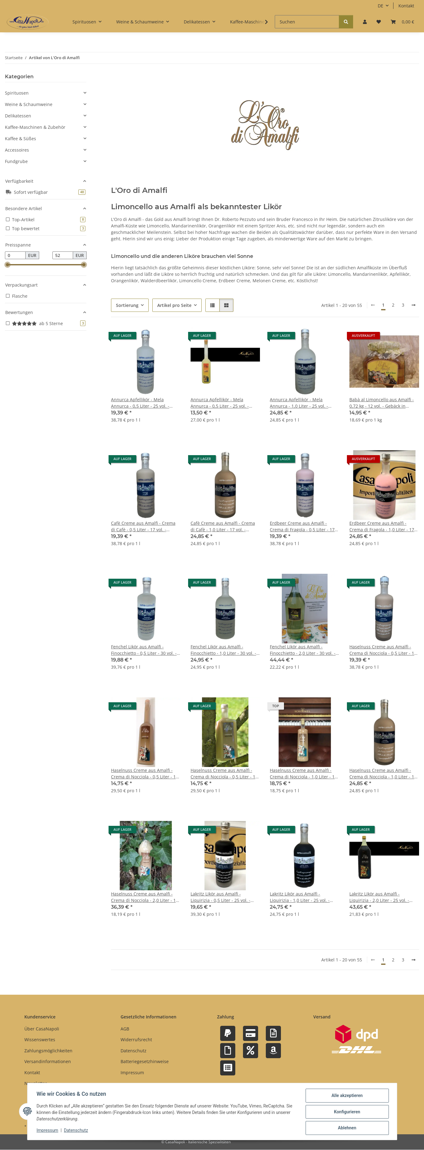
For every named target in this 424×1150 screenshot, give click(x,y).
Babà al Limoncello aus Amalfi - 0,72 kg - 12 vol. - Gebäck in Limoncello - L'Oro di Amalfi (381, 403)
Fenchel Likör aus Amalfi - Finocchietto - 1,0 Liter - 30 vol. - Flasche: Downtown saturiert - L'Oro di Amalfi (223, 650)
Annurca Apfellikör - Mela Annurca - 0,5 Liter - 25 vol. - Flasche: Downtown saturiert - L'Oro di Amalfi (142, 403)
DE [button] (380, 6)
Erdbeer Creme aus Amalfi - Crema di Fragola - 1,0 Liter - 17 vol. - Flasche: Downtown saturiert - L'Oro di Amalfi (381, 526)
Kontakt (406, 6)
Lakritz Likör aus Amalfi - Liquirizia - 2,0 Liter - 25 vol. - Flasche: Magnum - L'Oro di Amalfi (379, 897)
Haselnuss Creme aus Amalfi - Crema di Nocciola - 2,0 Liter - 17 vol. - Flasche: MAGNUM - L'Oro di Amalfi (145, 897)
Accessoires (17, 150)
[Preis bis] (62, 255)
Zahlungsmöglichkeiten (48, 1051)
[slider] (7, 265)
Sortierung (127, 305)
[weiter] (413, 305)
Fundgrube (16, 161)
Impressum (48, 1130)
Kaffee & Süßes (20, 138)
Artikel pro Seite (174, 305)
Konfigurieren (346, 1112)
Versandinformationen (47, 1061)
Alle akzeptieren (346, 1096)
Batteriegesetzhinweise (145, 1061)
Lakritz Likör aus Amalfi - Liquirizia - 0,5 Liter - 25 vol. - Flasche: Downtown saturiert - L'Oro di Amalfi (221, 897)
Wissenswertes (39, 1039)
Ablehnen (346, 1128)
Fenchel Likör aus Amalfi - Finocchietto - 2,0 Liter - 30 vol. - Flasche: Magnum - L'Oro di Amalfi (302, 650)
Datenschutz (76, 1130)
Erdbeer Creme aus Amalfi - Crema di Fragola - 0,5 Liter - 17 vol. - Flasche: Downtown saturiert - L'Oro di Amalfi (302, 526)
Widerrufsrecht (136, 1039)
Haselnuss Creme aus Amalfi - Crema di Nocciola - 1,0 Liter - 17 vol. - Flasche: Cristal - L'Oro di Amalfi (303, 773)
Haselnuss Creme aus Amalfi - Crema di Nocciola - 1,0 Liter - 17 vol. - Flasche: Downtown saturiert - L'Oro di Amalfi (383, 773)
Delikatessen (18, 116)
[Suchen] (307, 21)
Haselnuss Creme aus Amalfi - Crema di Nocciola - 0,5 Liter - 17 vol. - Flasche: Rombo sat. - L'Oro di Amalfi (224, 773)
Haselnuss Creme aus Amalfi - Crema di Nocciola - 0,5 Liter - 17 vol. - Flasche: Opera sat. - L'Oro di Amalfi (144, 773)
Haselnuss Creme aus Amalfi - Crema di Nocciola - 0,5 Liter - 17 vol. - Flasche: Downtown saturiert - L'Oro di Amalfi (383, 650)
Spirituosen (17, 93)
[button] (365, 21)
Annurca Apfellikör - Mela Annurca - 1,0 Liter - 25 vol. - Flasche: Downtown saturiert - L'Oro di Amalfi (300, 403)
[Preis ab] (15, 255)
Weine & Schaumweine (28, 104)
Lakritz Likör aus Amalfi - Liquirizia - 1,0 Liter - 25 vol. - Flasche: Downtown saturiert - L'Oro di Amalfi (300, 897)
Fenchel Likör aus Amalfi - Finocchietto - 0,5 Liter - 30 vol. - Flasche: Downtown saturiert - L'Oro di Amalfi (144, 650)
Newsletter (35, 1083)
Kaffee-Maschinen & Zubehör (35, 127)
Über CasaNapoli (41, 1029)
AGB (125, 1029)
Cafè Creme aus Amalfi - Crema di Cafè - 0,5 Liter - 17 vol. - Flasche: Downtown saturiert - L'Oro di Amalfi (143, 526)
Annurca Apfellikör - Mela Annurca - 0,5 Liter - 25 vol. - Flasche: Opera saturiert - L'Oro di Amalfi (223, 403)
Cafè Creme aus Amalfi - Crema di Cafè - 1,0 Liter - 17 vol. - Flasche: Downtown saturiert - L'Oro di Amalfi (223, 526)
